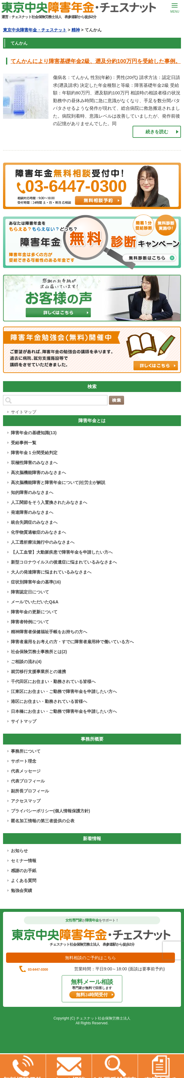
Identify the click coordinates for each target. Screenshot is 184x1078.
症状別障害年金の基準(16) (36, 582)
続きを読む (157, 131)
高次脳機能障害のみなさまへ (38, 472)
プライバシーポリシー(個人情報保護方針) (50, 810)
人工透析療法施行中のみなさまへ (42, 542)
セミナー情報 (23, 860)
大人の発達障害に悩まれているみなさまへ (51, 572)
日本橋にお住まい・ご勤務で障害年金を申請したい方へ (64, 711)
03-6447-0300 (95, 978)
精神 (75, 29)
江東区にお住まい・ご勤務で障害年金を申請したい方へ (64, 691)
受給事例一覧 (23, 442)
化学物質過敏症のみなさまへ (38, 532)
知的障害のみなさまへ (32, 492)
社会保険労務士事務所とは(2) (39, 651)
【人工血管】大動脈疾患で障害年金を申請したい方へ (62, 552)
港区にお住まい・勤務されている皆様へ (49, 701)
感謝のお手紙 (23, 870)
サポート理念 (23, 761)
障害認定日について (30, 592)
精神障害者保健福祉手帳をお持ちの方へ (49, 631)
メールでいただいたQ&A (34, 601)
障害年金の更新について (34, 611)
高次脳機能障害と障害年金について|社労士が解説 (58, 482)
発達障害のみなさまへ (32, 512)
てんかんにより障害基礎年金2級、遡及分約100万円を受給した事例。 (96, 61)
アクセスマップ (26, 800)
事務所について (26, 751)
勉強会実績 (21, 890)
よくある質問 (23, 880)
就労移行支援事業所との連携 (38, 671)
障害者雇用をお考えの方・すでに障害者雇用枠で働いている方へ (72, 641)
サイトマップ (23, 411)
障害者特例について (30, 621)
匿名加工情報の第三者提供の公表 (42, 820)
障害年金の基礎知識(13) (34, 432)
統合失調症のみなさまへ (34, 522)
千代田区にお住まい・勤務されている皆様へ (53, 681)
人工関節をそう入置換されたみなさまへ (49, 502)
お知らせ (19, 850)
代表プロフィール (28, 781)
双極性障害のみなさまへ (34, 462)
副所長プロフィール (30, 791)
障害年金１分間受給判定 (34, 452)
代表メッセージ (26, 771)
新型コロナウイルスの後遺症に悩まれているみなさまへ (64, 562)
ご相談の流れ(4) (26, 661)
